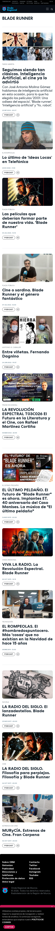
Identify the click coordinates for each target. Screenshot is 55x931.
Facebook (34, 868)
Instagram (35, 871)
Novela (5, 702)
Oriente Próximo (15, 2)
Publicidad (8, 868)
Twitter (33, 865)
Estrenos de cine (10, 826)
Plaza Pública (8, 209)
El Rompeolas (8, 153)
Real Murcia (36, 2)
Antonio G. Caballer (11, 347)
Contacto (34, 862)
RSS (31, 878)
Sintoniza (7, 865)
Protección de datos (13, 878)
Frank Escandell (9, 405)
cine (4, 764)
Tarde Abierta (8, 64)
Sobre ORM (8, 862)
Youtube (33, 875)
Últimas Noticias (30, 2)
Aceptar (9, 927)
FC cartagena (45, 2)
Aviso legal (8, 881)
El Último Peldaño (10, 485)
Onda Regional (9, 560)
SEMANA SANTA (22, 2)
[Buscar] (51, 9)
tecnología (7, 622)
